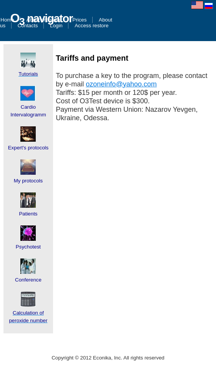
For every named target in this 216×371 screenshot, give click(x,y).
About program (43, 20)
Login (56, 25)
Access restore (91, 25)
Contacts (28, 25)
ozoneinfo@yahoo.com (121, 84)
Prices (79, 20)
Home (7, 20)
